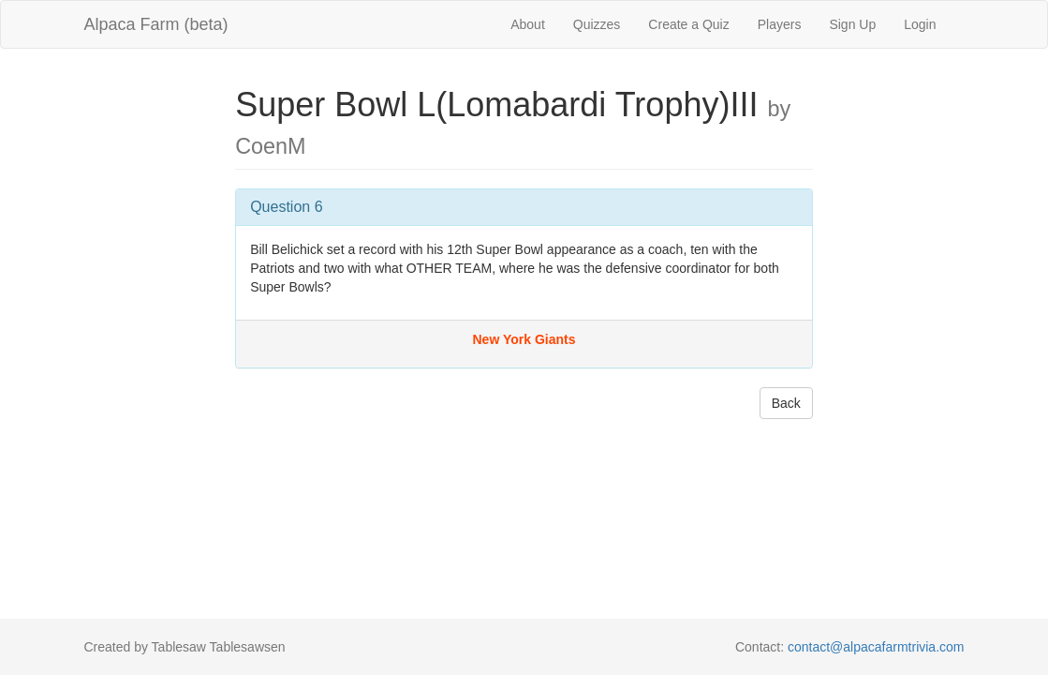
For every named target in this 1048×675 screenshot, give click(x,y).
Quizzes (597, 24)
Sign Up (852, 24)
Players (780, 24)
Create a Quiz (688, 24)
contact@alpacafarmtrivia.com (876, 646)
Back (786, 403)
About (527, 24)
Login (920, 24)
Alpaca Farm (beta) (156, 24)
